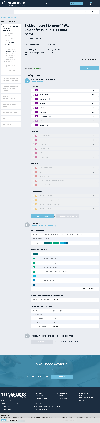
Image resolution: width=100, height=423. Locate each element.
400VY (42, 93)
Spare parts (7, 127)
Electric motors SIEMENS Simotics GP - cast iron (11, 82)
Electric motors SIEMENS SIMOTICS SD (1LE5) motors (11, 91)
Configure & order (89, 71)
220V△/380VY (44, 97)
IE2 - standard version (10, 42)
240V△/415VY (44, 106)
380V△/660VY (44, 115)
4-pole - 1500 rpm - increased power (11, 64)
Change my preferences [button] (13, 420)
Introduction (10, 11)
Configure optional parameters (67, 219)
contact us (67, 379)
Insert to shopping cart (42, 344)
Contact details (54, 4)
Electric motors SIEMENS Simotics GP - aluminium (41, 11)
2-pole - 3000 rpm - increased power (11, 61)
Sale (4, 121)
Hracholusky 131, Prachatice (9, 403)
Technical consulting (42, 412)
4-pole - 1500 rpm (11, 52)
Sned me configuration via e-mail (69, 344)
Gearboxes (39, 403)
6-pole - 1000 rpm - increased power (11, 68)
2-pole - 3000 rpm (11, 49)
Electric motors (24, 11)
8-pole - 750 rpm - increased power (11, 57)
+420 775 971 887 (7, 412)
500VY (42, 110)
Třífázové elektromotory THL (9, 100)
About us (43, 4)
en (95, 4)
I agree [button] (4, 420)
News (63, 4)
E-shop (17, 11)
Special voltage (45, 128)
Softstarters (39, 406)
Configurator (33, 78)
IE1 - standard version (9, 37)
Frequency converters (42, 401)
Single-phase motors (10, 115)
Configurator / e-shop (75, 4)
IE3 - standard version (60, 11)
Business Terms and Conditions (67, 403)
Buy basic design (42, 219)
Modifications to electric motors (45, 409)
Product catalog (63, 401)
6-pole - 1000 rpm (72, 11)
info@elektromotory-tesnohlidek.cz (12, 406)
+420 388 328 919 (7, 409)
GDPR (60, 409)
